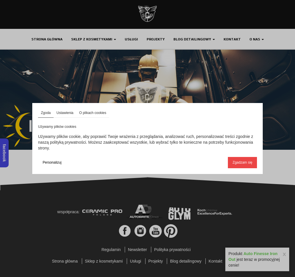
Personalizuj (52, 162)
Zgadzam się (242, 162)
